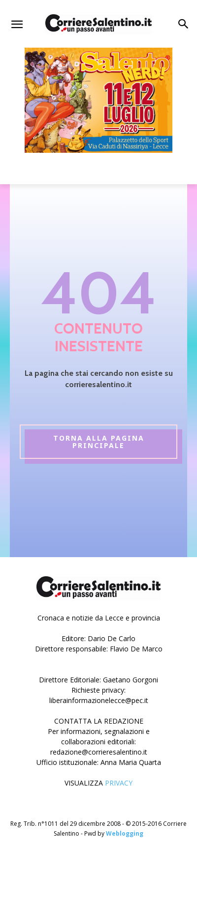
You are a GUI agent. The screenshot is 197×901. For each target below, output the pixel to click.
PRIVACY (118, 783)
